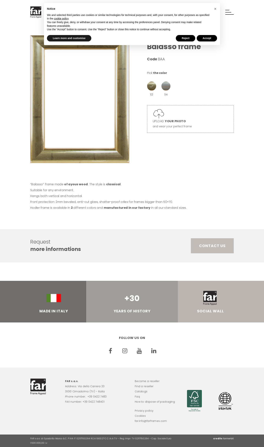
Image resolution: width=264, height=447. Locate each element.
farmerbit (228, 438)
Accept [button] (207, 38)
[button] (229, 12)
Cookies (140, 416)
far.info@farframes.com (151, 421)
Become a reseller (147, 381)
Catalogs (141, 391)
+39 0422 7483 (97, 396)
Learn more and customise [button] (69, 38)
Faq (137, 396)
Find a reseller (144, 386)
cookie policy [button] (61, 18)
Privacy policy (144, 411)
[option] (79, 99)
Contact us (212, 245)
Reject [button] (185, 38)
